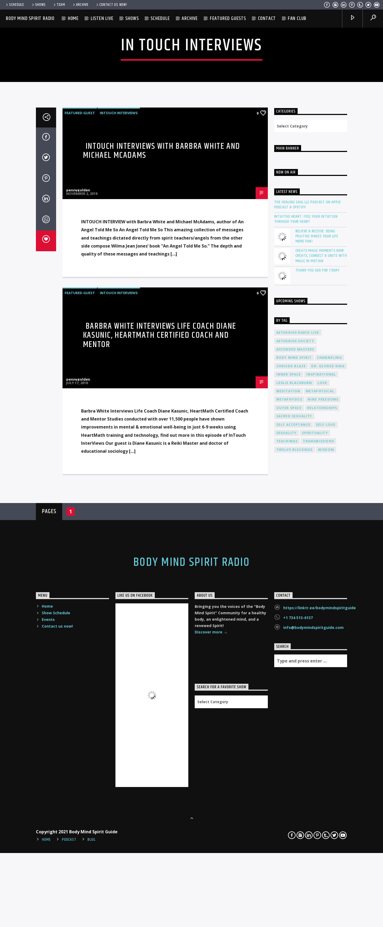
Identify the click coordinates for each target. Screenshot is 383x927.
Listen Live (102, 18)
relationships (322, 623)
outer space (289, 623)
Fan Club (297, 18)
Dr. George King (328, 582)
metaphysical (320, 607)
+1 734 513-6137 (298, 833)
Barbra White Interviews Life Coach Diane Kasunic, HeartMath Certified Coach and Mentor (159, 551)
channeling (329, 573)
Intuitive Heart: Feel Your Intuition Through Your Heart (306, 435)
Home (73, 18)
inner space (288, 590)
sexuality (286, 648)
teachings (287, 657)
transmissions (318, 657)
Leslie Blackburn (294, 598)
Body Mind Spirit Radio (30, 18)
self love (326, 640)
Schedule (14, 5)
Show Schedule (56, 828)
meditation (288, 607)
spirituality (315, 648)
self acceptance (293, 640)
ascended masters (295, 565)
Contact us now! (111, 5)
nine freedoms (323, 615)
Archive (80, 5)
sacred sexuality (294, 632)
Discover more (211, 848)
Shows (38, 5)
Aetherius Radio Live (297, 548)
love (322, 598)
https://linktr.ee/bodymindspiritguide (319, 823)
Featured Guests (228, 18)
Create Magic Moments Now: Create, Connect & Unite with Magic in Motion (321, 471)
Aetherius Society (295, 556)
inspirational (321, 590)
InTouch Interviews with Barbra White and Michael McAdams (161, 366)
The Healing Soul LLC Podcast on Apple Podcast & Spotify (307, 420)
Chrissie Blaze (291, 582)
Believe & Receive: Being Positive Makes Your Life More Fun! (316, 452)
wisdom (326, 665)
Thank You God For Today (317, 486)
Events (48, 835)
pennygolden (78, 405)
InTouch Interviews (119, 328)
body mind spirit (294, 573)
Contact (267, 18)
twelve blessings (294, 665)
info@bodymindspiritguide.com (313, 843)
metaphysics (289, 615)
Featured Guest (80, 328)
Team (59, 5)
